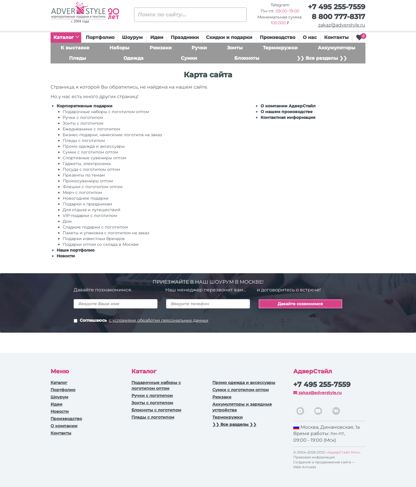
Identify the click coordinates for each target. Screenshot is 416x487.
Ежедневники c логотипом (91, 129)
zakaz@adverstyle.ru (341, 25)
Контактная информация (288, 117)
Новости (66, 256)
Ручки (199, 47)
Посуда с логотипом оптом (91, 169)
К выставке (75, 47)
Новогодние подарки (86, 198)
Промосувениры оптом (88, 180)
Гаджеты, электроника (87, 163)
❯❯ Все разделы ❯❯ (322, 58)
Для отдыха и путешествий (91, 209)
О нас (310, 37)
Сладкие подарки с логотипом (95, 227)
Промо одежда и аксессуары (94, 146)
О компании (64, 425)
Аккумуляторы (336, 47)
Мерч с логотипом (82, 192)
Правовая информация (314, 457)
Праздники (185, 37)
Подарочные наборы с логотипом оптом (106, 111)
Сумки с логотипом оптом (90, 152)
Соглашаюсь (141, 320)
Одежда (133, 58)
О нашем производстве (287, 111)
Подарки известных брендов (94, 238)
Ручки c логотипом (83, 117)
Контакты (336, 37)
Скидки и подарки (229, 37)
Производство (277, 37)
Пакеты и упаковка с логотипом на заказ (106, 232)
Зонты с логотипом (83, 123)
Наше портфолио (75, 250)
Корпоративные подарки (84, 105)
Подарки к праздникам (87, 204)
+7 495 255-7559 (336, 7)
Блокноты (246, 58)
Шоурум (132, 37)
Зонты (235, 47)
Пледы (77, 58)
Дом (67, 221)
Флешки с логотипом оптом (92, 186)
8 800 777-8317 (338, 16)
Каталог (66, 37)
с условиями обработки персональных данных (158, 320)
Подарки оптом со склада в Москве (101, 244)
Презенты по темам (84, 175)
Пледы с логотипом (84, 140)
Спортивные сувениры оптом (94, 157)
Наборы (119, 47)
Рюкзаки (161, 47)
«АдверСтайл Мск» (343, 452)
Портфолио (100, 37)
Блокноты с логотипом (156, 410)
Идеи (156, 37)
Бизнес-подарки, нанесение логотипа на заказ (112, 134)
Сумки (189, 58)
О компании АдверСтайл (288, 105)
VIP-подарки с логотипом (90, 215)
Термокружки (280, 47)
